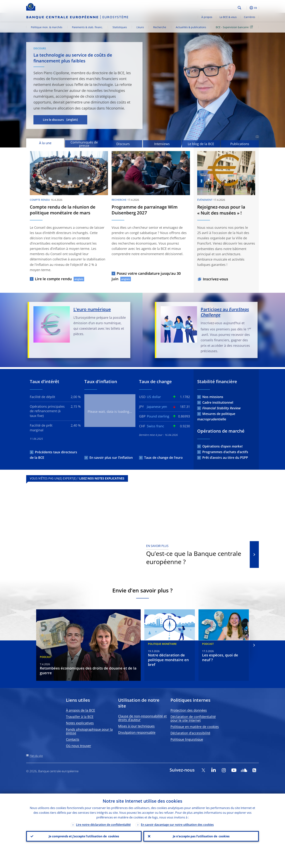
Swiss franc (155, 426)
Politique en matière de (194, 726)
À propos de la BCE (80, 710)
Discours (123, 144)
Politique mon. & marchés (46, 27)
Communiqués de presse (84, 143)
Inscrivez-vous (215, 279)
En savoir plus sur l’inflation (111, 457)
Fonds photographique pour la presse (89, 731)
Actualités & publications (191, 27)
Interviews (162, 144)
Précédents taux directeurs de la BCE (53, 455)
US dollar (154, 397)
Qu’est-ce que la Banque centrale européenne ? (195, 555)
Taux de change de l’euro (163, 457)
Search (239, 8)
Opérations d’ (222, 446)
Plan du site (36, 755)
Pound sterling (158, 416)
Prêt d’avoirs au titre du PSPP (225, 457)
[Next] (254, 645)
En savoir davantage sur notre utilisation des (177, 825)
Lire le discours (53, 120)
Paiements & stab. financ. (87, 27)
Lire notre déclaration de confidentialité (103, 825)
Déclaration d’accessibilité (190, 733)
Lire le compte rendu (53, 278)
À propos (206, 17)
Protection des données (188, 710)
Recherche (159, 27)
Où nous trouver (78, 746)
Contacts (72, 739)
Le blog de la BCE (201, 144)
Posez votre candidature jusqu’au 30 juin (146, 276)
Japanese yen (157, 406)
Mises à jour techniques (136, 726)
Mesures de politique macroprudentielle (216, 416)
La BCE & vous (228, 17)
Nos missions (212, 397)
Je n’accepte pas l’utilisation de (201, 836)
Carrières (249, 17)
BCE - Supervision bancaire (235, 27)
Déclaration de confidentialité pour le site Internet (193, 718)
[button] (246, 8)
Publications (239, 144)
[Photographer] (257, 136)
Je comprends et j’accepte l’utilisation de (84, 836)
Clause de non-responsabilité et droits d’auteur (142, 718)
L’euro (140, 27)
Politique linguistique (186, 739)
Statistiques (120, 27)
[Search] (218, 7)
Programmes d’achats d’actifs (225, 452)
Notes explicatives (80, 723)
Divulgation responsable (136, 732)
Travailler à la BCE (79, 716)
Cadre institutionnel (217, 402)
